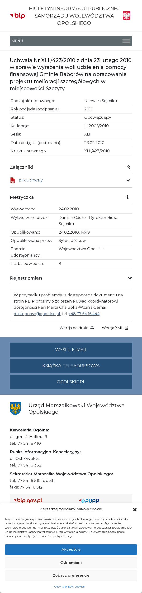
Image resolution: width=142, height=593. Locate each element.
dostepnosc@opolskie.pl (37, 314)
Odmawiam (71, 562)
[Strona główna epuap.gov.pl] (103, 500)
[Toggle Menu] (126, 41)
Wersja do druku (77, 328)
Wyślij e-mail (94, 351)
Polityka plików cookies (69, 586)
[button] (135, 509)
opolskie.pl (71, 382)
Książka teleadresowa (71, 365)
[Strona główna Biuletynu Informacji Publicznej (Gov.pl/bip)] (42, 500)
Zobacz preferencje (71, 575)
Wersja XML (115, 328)
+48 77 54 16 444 (84, 314)
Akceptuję (71, 549)
